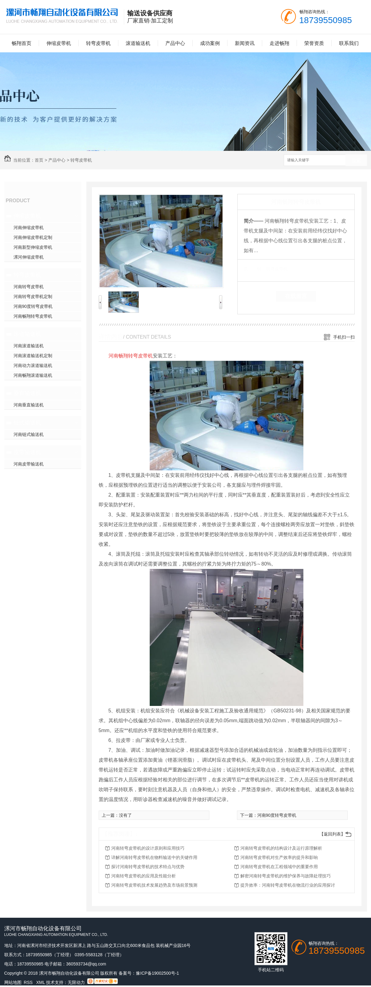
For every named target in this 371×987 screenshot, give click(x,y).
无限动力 (76, 982)
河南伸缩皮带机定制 (33, 237)
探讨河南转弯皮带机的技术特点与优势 (147, 866)
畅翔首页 (21, 43)
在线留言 (296, 296)
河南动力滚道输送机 (33, 365)
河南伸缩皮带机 (29, 227)
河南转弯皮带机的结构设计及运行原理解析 (281, 848)
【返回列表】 (332, 834)
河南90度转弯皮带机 (33, 306)
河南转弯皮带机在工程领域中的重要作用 (279, 866)
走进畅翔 (279, 43)
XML (41, 982)
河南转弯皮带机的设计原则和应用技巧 (147, 848)
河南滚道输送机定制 (33, 355)
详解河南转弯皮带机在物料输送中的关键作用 (154, 857)
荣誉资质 (314, 43)
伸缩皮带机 (58, 43)
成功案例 (210, 43)
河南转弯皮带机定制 (33, 296)
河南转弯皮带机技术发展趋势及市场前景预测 (154, 885)
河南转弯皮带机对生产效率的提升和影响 (279, 857)
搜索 (356, 160)
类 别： (254, 268)
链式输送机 (27, 423)
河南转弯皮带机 (29, 286)
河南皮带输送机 (29, 463)
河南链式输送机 (29, 434)
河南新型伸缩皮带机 (33, 247)
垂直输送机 (27, 393)
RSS (29, 982)
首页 (39, 160)
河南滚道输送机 (29, 345)
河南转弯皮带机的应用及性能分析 (143, 875)
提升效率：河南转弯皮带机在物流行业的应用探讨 (287, 885)
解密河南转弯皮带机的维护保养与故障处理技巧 (285, 875)
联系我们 (349, 43)
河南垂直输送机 (29, 404)
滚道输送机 (138, 43)
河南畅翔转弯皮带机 (33, 316)
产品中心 (175, 43)
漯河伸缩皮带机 (29, 257)
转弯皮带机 (98, 43)
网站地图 (13, 982)
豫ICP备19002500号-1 (157, 973)
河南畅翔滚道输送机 (33, 375)
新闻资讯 (245, 43)
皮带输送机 (27, 452)
